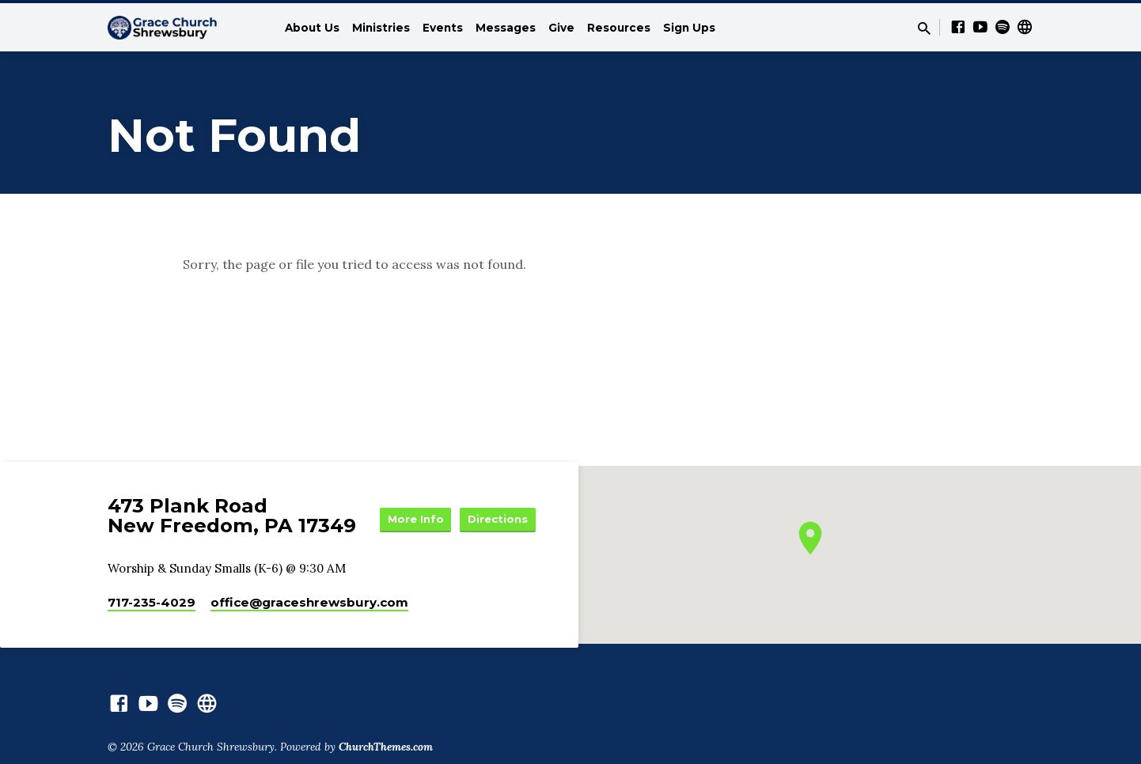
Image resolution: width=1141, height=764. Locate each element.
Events (443, 27)
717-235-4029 (151, 606)
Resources (618, 27)
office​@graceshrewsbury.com (309, 606)
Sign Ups (689, 27)
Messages (506, 27)
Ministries (381, 27)
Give (561, 27)
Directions (496, 537)
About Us (312, 27)
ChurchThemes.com (386, 751)
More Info (496, 505)
